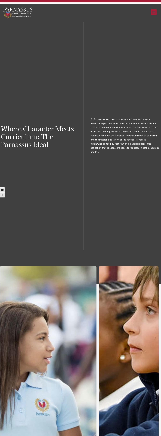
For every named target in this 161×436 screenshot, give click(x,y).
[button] (154, 12)
